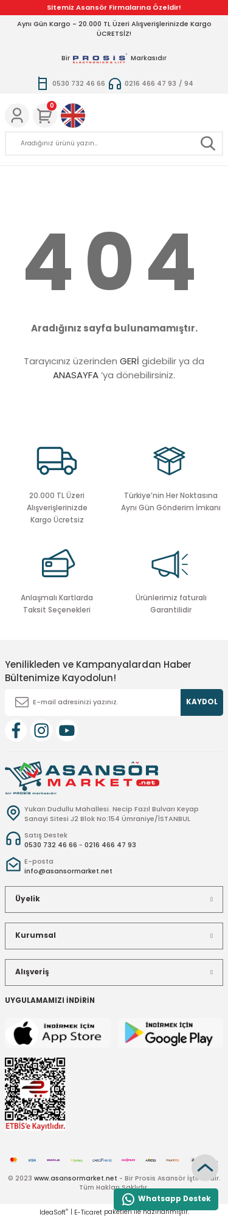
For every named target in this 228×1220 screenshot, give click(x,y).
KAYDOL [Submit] (202, 702)
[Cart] (45, 115)
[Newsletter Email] (114, 702)
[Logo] (82, 777)
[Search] (114, 143)
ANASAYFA (75, 375)
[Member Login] (17, 115)
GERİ (129, 361)
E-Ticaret (88, 1212)
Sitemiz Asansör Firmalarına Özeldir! (114, 7)
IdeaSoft (54, 1212)
